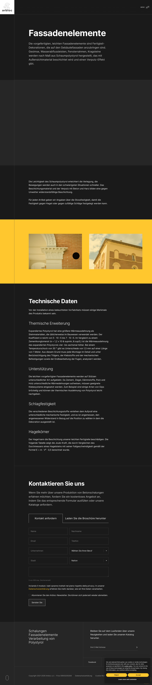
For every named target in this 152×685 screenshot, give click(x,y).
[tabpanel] (69, 568)
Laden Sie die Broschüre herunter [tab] (85, 518)
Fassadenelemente (43, 635)
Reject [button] (116, 675)
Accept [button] (138, 675)
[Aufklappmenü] (145, 7)
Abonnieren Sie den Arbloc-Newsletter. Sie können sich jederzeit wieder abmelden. (70, 595)
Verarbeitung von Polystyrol (42, 640)
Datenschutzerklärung (39, 589)
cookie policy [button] (128, 666)
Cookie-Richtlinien (102, 676)
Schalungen (38, 631)
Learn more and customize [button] (127, 679)
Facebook (92, 662)
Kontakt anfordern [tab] (46, 518)
